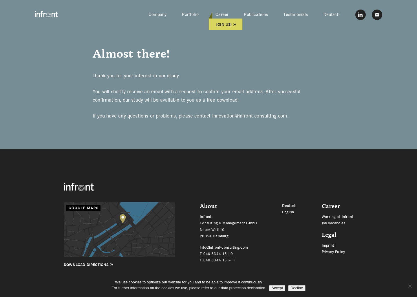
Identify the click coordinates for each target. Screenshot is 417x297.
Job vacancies (333, 223)
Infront (46, 14)
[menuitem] (331, 14)
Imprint (328, 245)
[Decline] (410, 286)
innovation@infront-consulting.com (249, 116)
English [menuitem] (288, 211)
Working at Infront (337, 216)
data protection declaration (243, 288)
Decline (296, 288)
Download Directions (86, 264)
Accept (277, 288)
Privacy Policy (333, 251)
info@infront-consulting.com (224, 247)
